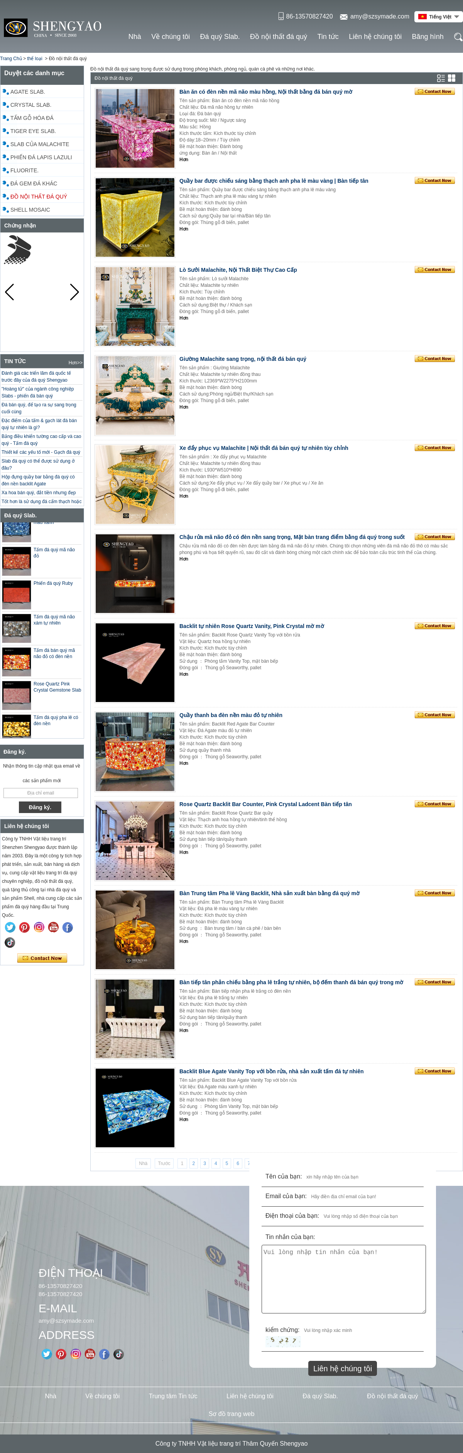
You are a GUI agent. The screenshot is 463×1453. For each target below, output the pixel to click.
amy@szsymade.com (379, 16)
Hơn (183, 159)
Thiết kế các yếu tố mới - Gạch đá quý (41, 459)
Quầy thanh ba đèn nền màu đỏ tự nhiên (230, 715)
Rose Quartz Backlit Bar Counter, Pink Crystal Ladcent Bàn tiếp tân (265, 804)
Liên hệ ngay (42, 958)
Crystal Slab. (30, 105)
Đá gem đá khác (33, 183)
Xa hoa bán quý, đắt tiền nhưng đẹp (39, 499)
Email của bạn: (286, 1196)
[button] (74, 292)
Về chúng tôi (170, 36)
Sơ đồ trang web (232, 1414)
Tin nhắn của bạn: (290, 1237)
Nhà (134, 36)
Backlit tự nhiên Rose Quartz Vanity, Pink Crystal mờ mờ (251, 626)
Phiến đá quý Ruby (53, 591)
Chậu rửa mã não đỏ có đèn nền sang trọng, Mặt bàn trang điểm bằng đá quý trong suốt (292, 537)
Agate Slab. (27, 92)
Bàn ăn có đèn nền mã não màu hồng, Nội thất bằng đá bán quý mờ (265, 92)
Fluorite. (24, 170)
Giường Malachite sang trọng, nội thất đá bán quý (242, 359)
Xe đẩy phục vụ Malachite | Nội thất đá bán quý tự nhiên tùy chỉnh (263, 448)
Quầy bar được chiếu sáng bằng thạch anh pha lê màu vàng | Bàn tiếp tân (273, 181)
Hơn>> (76, 362)
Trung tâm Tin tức (173, 1396)
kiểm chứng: (282, 1330)
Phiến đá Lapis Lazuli (41, 157)
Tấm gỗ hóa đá (32, 118)
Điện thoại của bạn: (292, 1215)
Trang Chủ (11, 58)
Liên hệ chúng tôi (375, 36)
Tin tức (327, 36)
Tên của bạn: (283, 1176)
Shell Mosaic (30, 210)
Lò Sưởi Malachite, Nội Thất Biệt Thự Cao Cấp (238, 270)
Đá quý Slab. (220, 36)
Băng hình (428, 36)
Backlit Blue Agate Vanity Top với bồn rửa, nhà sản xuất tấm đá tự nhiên (271, 1071)
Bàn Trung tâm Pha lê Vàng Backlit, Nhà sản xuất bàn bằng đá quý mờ (269, 893)
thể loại (34, 58)
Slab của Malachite (39, 144)
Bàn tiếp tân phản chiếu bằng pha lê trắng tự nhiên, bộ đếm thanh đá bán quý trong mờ (291, 982)
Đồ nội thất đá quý (278, 36)
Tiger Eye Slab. (33, 131)
